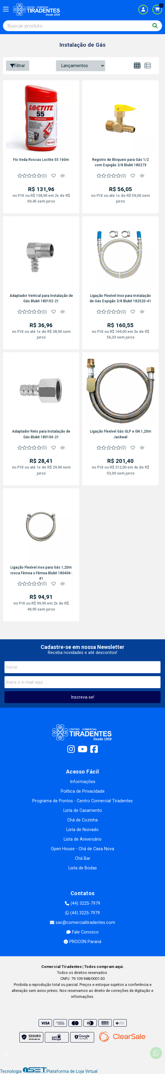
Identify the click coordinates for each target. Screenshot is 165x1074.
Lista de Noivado (82, 829)
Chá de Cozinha (82, 820)
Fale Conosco (82, 932)
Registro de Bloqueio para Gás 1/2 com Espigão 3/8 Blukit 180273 (120, 162)
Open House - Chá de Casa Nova (82, 848)
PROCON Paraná (82, 941)
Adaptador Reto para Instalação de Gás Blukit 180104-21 (41, 434)
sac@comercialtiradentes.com (82, 922)
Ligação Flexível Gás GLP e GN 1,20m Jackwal (120, 434)
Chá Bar (82, 858)
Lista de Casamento (82, 810)
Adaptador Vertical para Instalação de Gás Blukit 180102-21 (41, 298)
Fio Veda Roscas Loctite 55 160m (41, 160)
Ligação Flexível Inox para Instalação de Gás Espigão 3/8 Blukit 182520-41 (120, 298)
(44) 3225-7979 (82, 903)
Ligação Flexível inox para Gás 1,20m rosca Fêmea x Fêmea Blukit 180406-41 (41, 572)
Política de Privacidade (83, 791)
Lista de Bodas (82, 868)
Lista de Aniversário (83, 839)
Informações (82, 781)
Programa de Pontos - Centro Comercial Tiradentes (82, 800)
